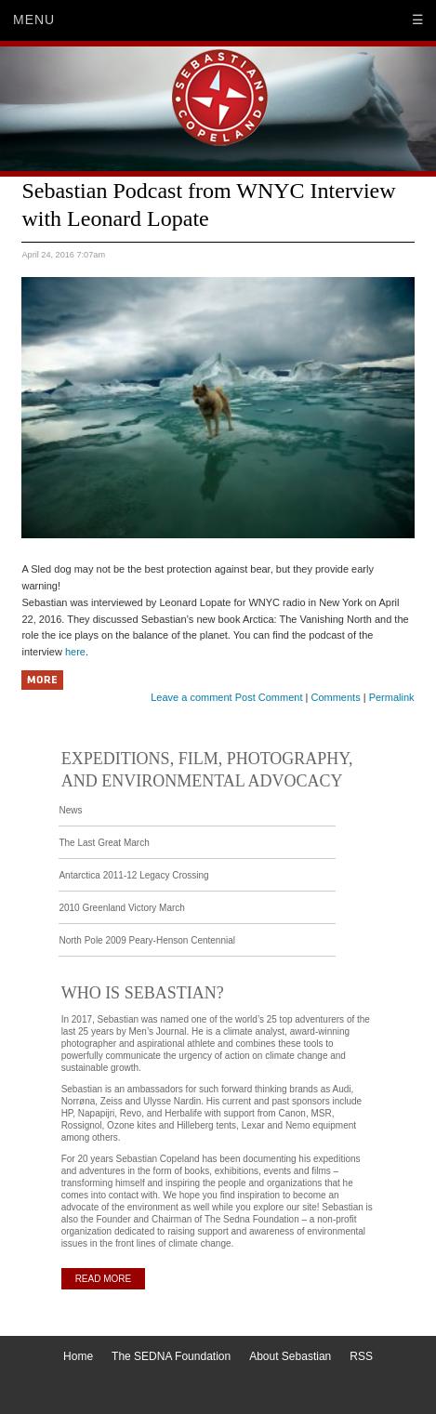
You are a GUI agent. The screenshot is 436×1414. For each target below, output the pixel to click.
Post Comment (269, 697)
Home (78, 1356)
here (75, 651)
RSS (361, 1356)
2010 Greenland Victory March (121, 908)
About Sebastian (290, 1356)
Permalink (392, 697)
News (70, 810)
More (42, 680)
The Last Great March (104, 843)
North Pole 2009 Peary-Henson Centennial (147, 940)
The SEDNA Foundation (171, 1356)
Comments (335, 697)
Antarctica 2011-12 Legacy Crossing (133, 875)
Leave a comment (191, 697)
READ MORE (103, 1279)
